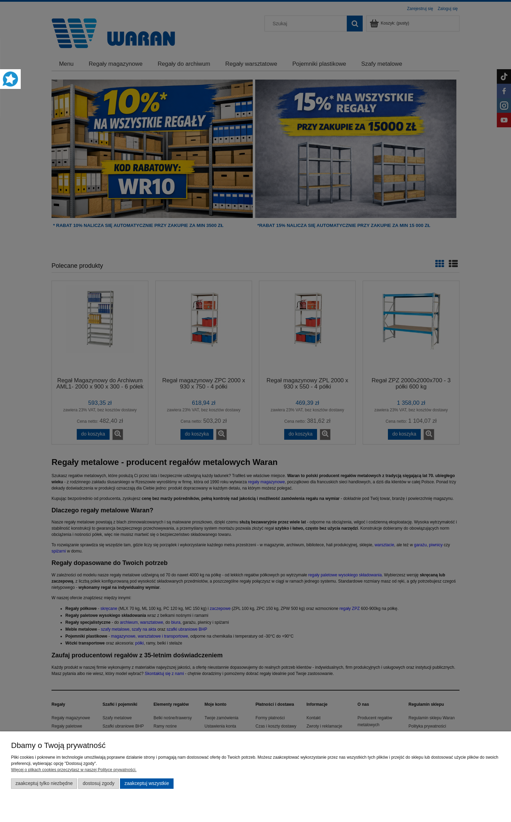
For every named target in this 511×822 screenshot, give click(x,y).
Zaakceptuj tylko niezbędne (44, 783)
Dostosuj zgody (98, 783)
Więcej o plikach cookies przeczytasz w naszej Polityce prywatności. (74, 769)
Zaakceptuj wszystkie (146, 783)
